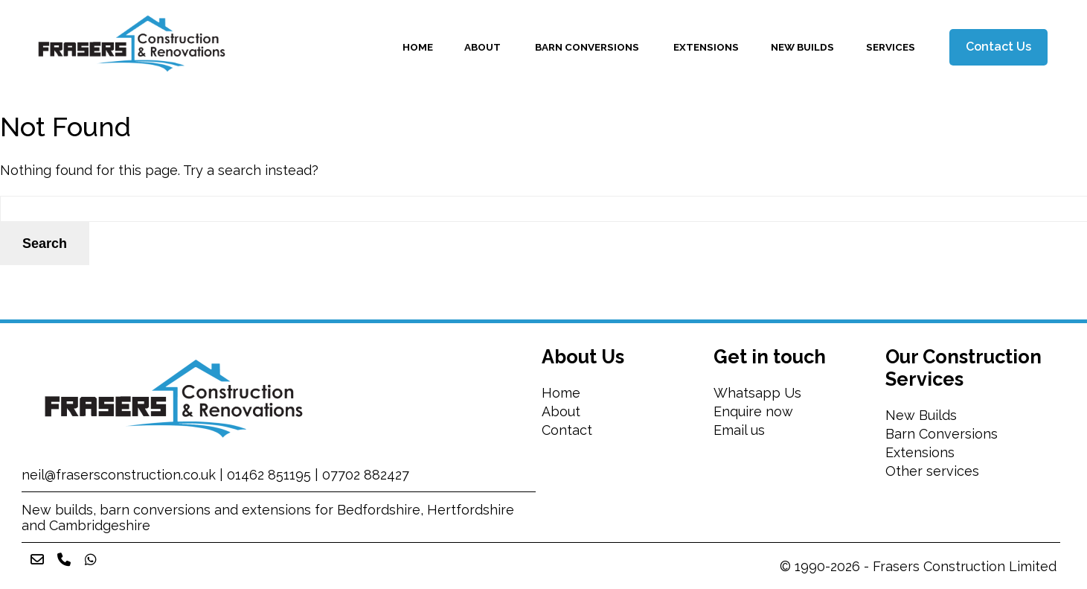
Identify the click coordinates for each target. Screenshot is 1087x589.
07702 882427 (365, 475)
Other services (934, 471)
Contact (567, 430)
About (483, 47)
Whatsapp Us (757, 393)
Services (890, 47)
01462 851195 (269, 475)
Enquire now (753, 411)
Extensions (706, 47)
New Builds (802, 47)
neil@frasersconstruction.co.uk (119, 475)
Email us (739, 430)
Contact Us (998, 46)
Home (418, 47)
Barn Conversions (588, 47)
